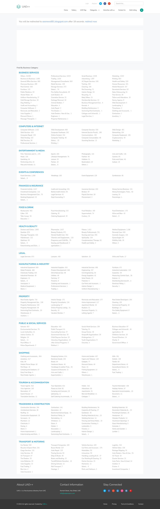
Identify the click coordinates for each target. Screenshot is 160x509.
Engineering (87, 270)
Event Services (28, 175)
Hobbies (86, 159)
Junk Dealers (56, 95)
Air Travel (116, 456)
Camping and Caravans (60, 391)
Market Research (119, 87)
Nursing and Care (89, 235)
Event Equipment (89, 175)
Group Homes (88, 332)
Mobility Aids (118, 240)
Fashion (86, 157)
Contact (140, 504)
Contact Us (121, 10)
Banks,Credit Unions (59, 192)
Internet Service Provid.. (92, 132)
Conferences (117, 175)
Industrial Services (90, 267)
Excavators (55, 429)
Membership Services (90, 100)
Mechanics (87, 464)
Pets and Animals (28, 165)
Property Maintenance (59, 119)
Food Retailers (88, 211)
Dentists (25, 232)
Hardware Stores (58, 364)
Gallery (74, 10)
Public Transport (58, 329)
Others (26, 76)
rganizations (56, 246)
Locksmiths (86, 426)
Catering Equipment (59, 216)
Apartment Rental (89, 305)
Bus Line (24, 469)
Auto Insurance (27, 472)
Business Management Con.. (92, 103)
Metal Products (28, 270)
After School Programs (60, 343)
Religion (25, 337)
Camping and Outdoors (30, 370)
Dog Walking (26, 103)
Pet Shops (25, 367)
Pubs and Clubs (119, 159)
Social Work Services (91, 327)
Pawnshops (117, 197)
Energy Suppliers (89, 275)
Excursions (117, 394)
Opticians (25, 240)
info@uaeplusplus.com (67, 493)
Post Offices (26, 343)
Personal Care (118, 232)
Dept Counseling (57, 197)
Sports (55, 154)
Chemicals (25, 423)
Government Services (60, 335)
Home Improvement (90, 302)
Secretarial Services (120, 89)
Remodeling (56, 418)
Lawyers (55, 257)
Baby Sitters (87, 97)
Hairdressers (27, 238)
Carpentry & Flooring (90, 410)
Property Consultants (60, 302)
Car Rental (26, 445)
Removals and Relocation (30, 111)
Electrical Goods (58, 359)
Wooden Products (119, 418)
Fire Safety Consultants (60, 92)
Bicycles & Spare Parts (30, 448)
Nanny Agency (118, 100)
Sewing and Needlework (60, 243)
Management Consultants (61, 81)
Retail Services (58, 84)
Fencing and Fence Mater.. (92, 421)
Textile (115, 362)
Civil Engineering (89, 273)
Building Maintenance (90, 108)
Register (94, 3)
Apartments (87, 391)
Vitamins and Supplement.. (62, 238)
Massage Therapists (28, 119)
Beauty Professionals (91, 232)
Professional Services (61, 76)
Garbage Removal (58, 100)
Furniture (25, 89)
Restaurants (26, 211)
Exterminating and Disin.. (30, 246)
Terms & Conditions (127, 504)
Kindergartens (88, 337)
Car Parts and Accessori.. (91, 283)
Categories (94, 10)
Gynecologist (118, 238)
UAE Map (83, 10)
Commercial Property (120, 305)
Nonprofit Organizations (91, 335)
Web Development (119, 103)
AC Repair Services (90, 81)
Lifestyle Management (60, 157)
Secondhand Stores (120, 367)
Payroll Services (88, 194)
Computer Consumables (91, 138)
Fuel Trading (117, 372)
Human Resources (120, 84)
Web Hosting (27, 138)
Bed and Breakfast (89, 394)
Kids (23, 362)
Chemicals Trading (29, 273)
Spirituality (87, 238)
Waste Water (26, 95)
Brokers (86, 192)
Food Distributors (120, 211)
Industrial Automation (121, 270)
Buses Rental (57, 448)
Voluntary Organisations (61, 340)
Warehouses (26, 313)
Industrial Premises (28, 275)
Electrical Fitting (118, 283)
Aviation (116, 464)
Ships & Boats (57, 456)
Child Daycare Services (60, 337)
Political (54, 345)
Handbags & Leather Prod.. (61, 367)
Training (86, 84)
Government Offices (120, 343)
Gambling (25, 159)
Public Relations (27, 92)
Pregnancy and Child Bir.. (61, 240)
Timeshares (117, 108)
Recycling (86, 95)
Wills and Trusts (119, 257)
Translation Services (29, 396)
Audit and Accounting (29, 105)
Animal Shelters (57, 103)
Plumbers (25, 421)
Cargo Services (27, 450)
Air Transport (26, 456)
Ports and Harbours (89, 469)
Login (87, 3)
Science (116, 278)
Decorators (56, 410)
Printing (116, 79)
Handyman (117, 415)
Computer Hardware (60, 132)
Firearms (55, 281)
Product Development (60, 270)
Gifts (115, 356)
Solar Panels (87, 278)
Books (54, 362)
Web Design (118, 130)
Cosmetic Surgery (120, 235)
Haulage (55, 469)
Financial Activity (29, 189)
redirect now (91, 21)
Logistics (117, 445)
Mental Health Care (59, 235)
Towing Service (57, 453)
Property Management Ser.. (32, 302)
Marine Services (88, 461)
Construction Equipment (30, 415)
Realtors (86, 308)
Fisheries (86, 281)
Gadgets (86, 362)
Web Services (27, 132)
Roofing (25, 413)
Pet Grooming (88, 89)
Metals (54, 426)
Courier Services (119, 458)
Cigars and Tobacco (90, 359)
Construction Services (30, 407)
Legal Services (87, 116)
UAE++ (44, 504)
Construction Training (90, 423)
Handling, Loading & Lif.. (91, 456)
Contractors (117, 113)
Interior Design (88, 92)
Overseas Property (89, 310)
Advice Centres (27, 335)
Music (24, 157)
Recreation (26, 391)
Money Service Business (122, 189)
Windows (55, 421)
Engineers (55, 116)
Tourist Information (120, 386)
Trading (56, 79)
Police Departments (28, 345)
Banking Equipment (29, 197)
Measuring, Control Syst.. (122, 275)
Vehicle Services (89, 445)
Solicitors (86, 257)
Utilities (55, 275)
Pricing (114, 504)
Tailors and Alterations (121, 97)
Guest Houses (27, 394)
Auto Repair (56, 108)
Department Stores (120, 364)
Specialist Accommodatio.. (122, 391)
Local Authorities (28, 332)
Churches (86, 343)
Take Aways (26, 216)
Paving (24, 426)
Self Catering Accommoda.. (61, 396)
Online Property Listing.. (60, 308)
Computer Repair (28, 135)
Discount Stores (27, 116)
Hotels (86, 386)
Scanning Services (89, 140)
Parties (55, 162)
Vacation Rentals (57, 313)
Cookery (86, 216)
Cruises (115, 466)
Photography (88, 154)
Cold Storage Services (29, 100)
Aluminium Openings (120, 421)
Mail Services (26, 140)
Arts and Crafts (119, 154)
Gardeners (86, 413)
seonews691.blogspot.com (55, 21)
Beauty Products (58, 232)
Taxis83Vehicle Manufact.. (61, 461)
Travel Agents (27, 386)
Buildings (116, 308)
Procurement (87, 197)
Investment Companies (30, 192)
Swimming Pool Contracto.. (92, 111)
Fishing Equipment (89, 370)
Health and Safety (120, 81)
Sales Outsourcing (119, 92)
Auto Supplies (26, 113)
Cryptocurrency (118, 138)
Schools (25, 327)
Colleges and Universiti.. (91, 113)
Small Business (89, 76)
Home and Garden (90, 356)
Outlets (116, 359)
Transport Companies (60, 445)
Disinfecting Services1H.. (121, 281)
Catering (55, 213)
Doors (54, 423)
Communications (89, 135)
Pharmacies (57, 230)
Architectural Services (29, 410)
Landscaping (117, 105)
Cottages (86, 396)
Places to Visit (57, 388)
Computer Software (28, 108)
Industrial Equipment (29, 267)
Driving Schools (58, 464)
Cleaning (86, 87)
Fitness (86, 230)
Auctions (24, 316)
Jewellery (116, 116)
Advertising (88, 79)
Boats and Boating (59, 458)
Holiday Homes (119, 388)
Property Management (30, 308)
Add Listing (133, 10)
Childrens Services (120, 335)
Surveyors (25, 418)
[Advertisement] (80, 45)
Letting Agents (88, 313)
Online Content (58, 135)
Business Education (120, 327)
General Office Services (30, 81)
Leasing (116, 194)
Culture (116, 162)
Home (66, 10)
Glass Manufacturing (120, 423)
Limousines (87, 453)
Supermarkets (88, 213)
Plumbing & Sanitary (120, 413)
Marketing (118, 76)
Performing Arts (27, 162)
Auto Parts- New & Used (122, 461)
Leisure (55, 159)
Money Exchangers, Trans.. (122, 192)
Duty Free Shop (27, 372)
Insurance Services (90, 189)
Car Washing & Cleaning (91, 458)
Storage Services (58, 87)
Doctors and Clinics (30, 230)
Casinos (116, 157)
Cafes (24, 213)
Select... (55, 89)
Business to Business (30, 79)
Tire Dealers (56, 111)
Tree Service (117, 95)
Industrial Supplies (59, 267)
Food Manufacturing (59, 211)
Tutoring (86, 329)
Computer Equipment (121, 135)
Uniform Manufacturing (30, 97)
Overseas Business (29, 84)
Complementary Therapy (92, 240)
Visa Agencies (27, 388)
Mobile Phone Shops (29, 364)
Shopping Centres (59, 356)
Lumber (115, 431)
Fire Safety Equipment (120, 310)
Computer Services (90, 130)
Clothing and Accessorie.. (121, 111)
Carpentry (117, 273)
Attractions (87, 388)
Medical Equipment (121, 230)
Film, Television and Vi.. (30, 154)
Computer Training (59, 138)
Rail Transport (57, 466)
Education (55, 105)
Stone (23, 289)
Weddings (56, 175)
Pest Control (27, 87)
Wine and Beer (118, 213)
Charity (115, 340)
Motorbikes (87, 450)
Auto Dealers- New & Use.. (61, 113)
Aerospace (25, 283)
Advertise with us (109, 10)
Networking (118, 132)
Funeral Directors (119, 337)
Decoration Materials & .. (122, 410)
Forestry (85, 429)
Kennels (85, 105)
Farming (55, 278)
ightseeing (56, 394)
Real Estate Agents (29, 300)
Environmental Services (30, 329)
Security (116, 286)
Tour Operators (58, 386)
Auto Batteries (27, 461)
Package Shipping (119, 450)
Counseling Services (59, 332)
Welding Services (89, 418)
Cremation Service (58, 97)
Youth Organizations (89, 340)
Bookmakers (87, 162)
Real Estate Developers (122, 300)
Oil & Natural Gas (58, 273)
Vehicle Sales (118, 448)
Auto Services (27, 453)
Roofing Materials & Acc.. (92, 415)
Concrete (116, 426)
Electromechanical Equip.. (61, 413)
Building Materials (119, 407)
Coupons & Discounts (60, 370)
